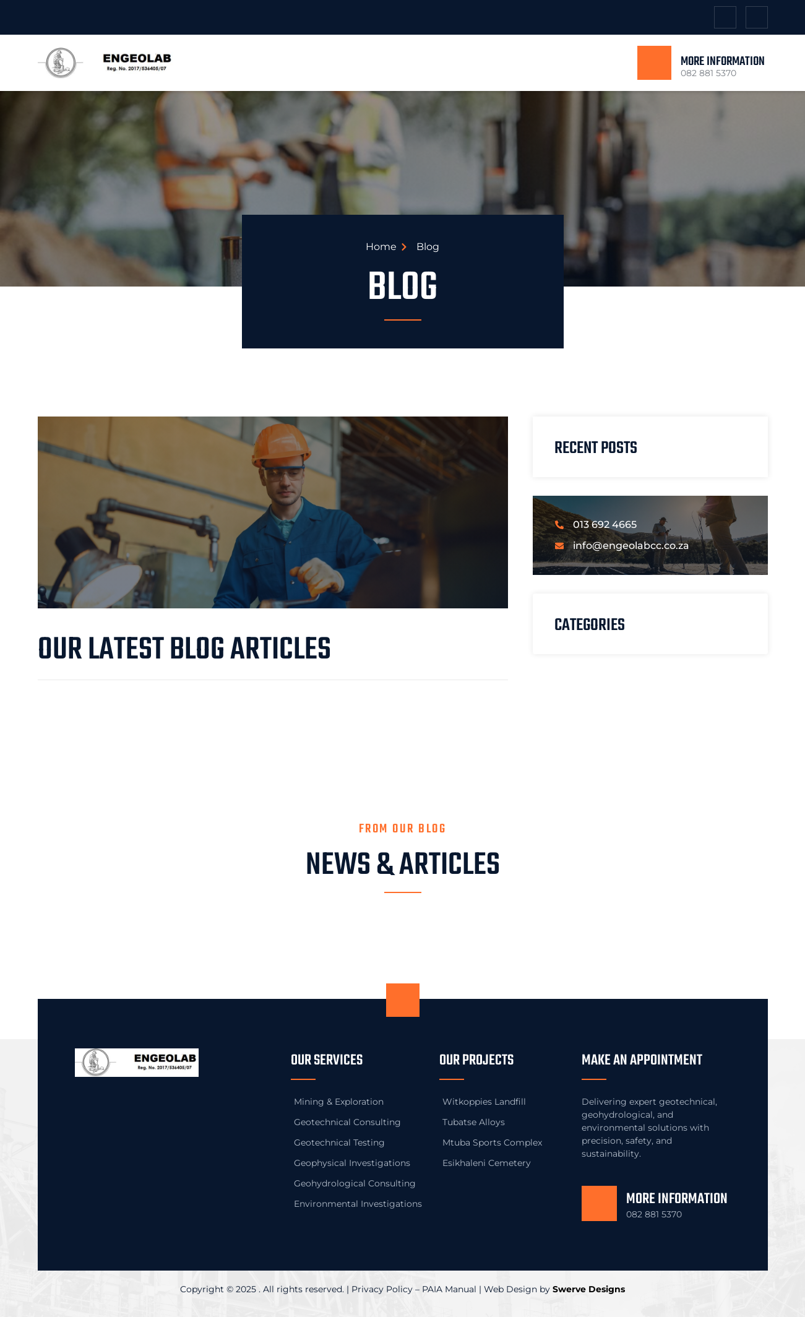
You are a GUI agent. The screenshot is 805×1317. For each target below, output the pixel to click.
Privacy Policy (382, 1289)
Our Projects (476, 1060)
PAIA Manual (449, 1289)
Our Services (327, 1060)
